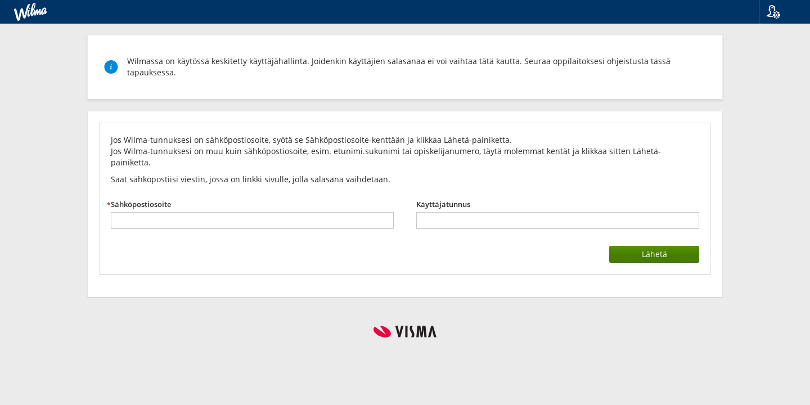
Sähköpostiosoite (141, 204)
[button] (780, 12)
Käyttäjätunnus (443, 204)
